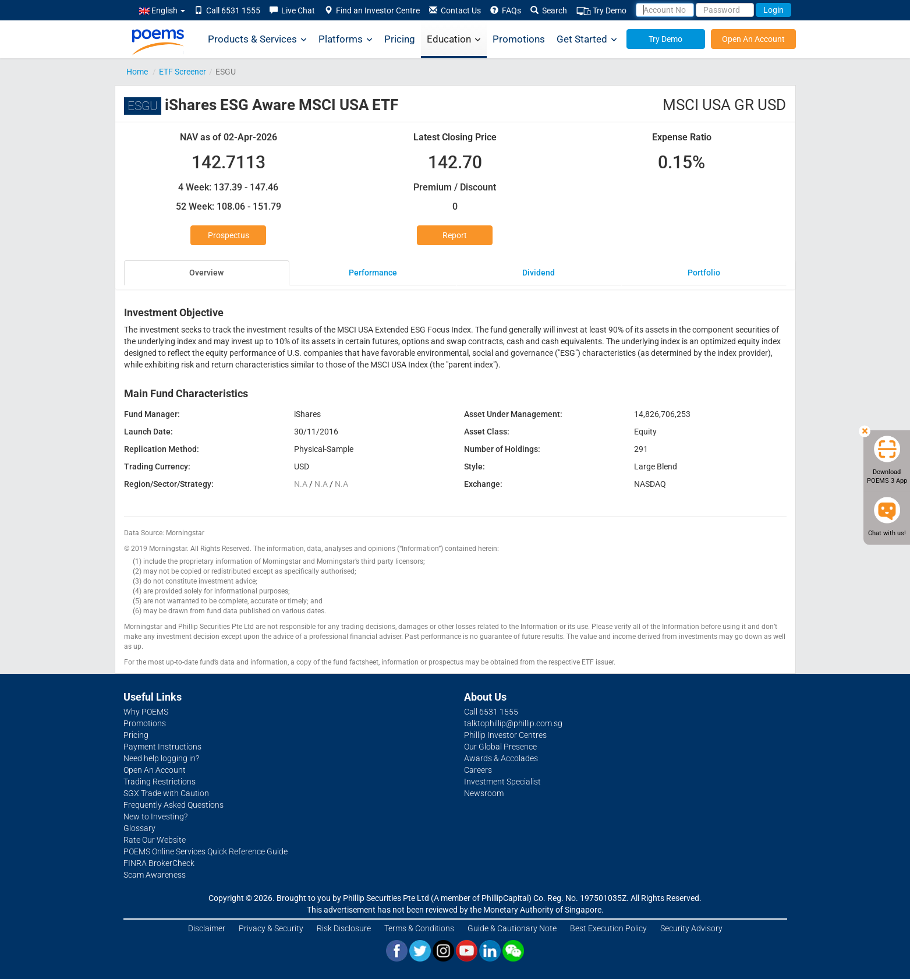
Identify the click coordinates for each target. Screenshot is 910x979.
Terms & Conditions (419, 928)
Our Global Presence (500, 746)
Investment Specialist (502, 781)
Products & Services (257, 39)
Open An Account (753, 39)
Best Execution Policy (608, 928)
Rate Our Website (154, 839)
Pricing (399, 39)
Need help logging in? (161, 758)
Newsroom (484, 793)
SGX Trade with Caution (166, 793)
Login (773, 10)
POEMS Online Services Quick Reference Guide (205, 851)
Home (137, 71)
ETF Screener (182, 71)
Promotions (519, 39)
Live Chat (292, 10)
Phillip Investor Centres (505, 735)
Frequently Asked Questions (173, 805)
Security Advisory (691, 928)
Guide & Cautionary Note (512, 928)
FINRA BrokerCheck (158, 863)
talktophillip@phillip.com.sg (513, 723)
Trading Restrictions (159, 781)
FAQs (505, 10)
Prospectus (228, 235)
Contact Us (455, 10)
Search (548, 10)
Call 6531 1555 (227, 10)
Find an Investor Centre (372, 10)
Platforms (345, 39)
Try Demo (601, 11)
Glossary (139, 828)
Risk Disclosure (344, 928)
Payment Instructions (162, 746)
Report (454, 235)
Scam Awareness (154, 874)
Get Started (587, 39)
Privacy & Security (271, 928)
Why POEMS (145, 711)
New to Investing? (155, 816)
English (162, 10)
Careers (478, 770)
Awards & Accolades (501, 758)
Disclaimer (206, 928)
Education (454, 39)
